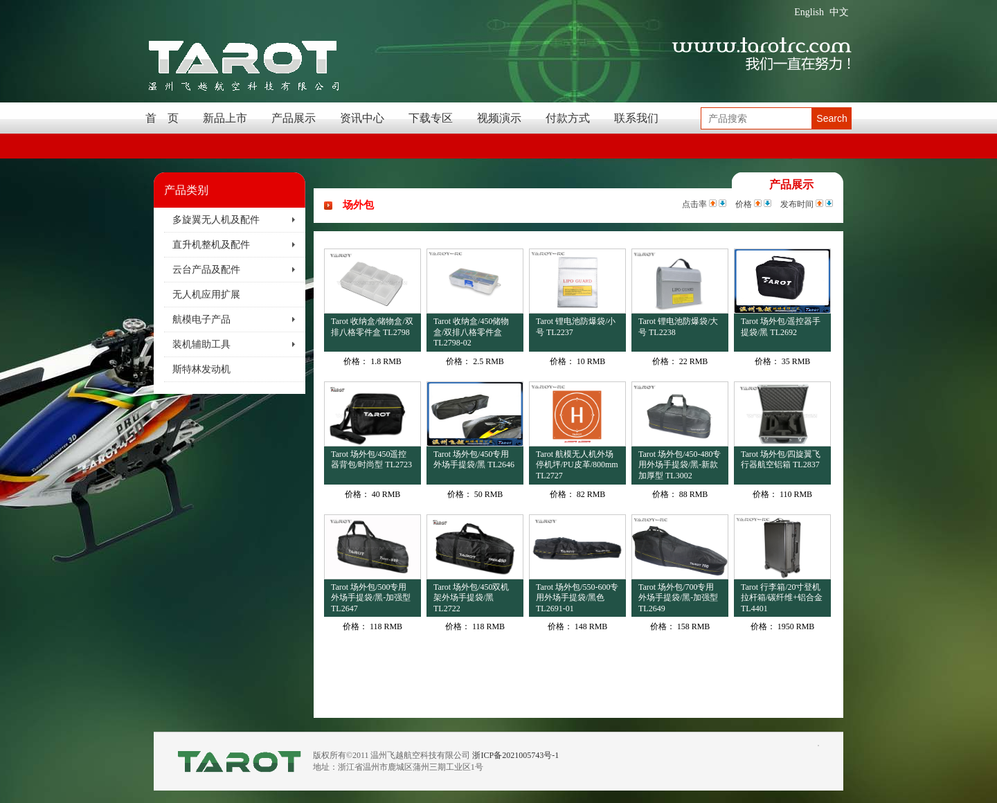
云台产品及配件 (206, 269)
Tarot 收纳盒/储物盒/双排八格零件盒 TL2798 (372, 326)
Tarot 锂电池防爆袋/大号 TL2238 (678, 326)
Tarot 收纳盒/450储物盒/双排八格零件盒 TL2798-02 (471, 332)
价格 (743, 204)
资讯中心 (362, 118)
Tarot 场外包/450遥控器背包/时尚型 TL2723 (371, 459)
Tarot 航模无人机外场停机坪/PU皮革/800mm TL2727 (577, 464)
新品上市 (225, 118)
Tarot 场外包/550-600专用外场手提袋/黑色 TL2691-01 (577, 597)
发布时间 (797, 204)
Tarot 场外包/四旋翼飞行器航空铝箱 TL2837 (780, 459)
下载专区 (430, 118)
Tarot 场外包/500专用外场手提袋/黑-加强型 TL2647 (371, 597)
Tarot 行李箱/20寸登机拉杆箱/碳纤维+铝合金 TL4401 (782, 597)
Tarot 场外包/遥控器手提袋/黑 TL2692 (780, 326)
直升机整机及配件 (211, 245)
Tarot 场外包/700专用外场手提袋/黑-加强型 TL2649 (678, 597)
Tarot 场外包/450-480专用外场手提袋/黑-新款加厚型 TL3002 (679, 464)
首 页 (162, 118)
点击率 (694, 204)
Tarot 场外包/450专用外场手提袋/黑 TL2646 (473, 459)
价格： (355, 361)
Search (831, 118)
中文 (839, 12)
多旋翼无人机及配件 (216, 220)
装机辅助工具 (201, 344)
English (809, 12)
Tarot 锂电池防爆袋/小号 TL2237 (576, 326)
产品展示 (293, 118)
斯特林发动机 (201, 369)
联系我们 (636, 118)
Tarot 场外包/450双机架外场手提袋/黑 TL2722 (471, 597)
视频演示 (499, 118)
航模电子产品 (201, 319)
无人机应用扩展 (206, 294)
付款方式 (568, 118)
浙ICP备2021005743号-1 (515, 755)
